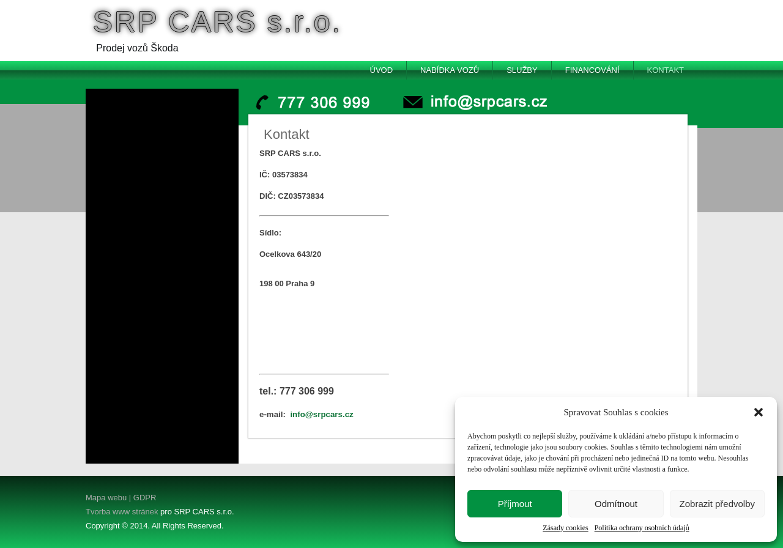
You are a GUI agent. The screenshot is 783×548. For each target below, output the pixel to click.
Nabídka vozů (449, 70)
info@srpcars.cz (321, 414)
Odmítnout (616, 503)
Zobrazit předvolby (717, 503)
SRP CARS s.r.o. (217, 22)
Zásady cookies (565, 528)
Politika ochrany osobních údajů (642, 528)
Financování (592, 70)
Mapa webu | (108, 497)
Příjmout (515, 503)
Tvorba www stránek (122, 511)
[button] (758, 412)
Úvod (381, 70)
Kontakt (665, 70)
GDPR (143, 497)
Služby (522, 70)
